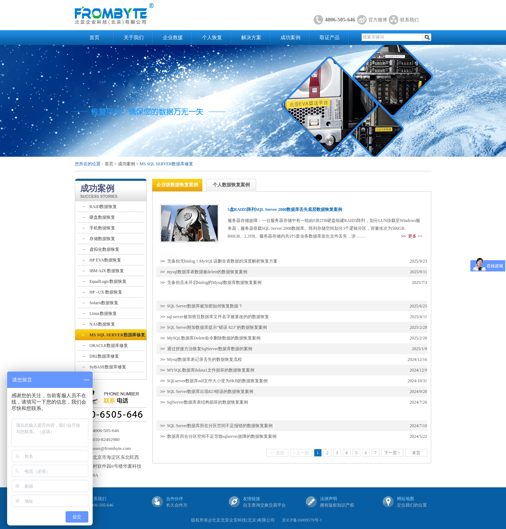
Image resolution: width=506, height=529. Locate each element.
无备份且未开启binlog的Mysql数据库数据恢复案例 (214, 282)
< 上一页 (301, 452)
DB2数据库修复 (104, 356)
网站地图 (405, 498)
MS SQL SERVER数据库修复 (117, 334)
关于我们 (134, 37)
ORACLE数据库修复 (108, 345)
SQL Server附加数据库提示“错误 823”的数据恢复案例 (217, 327)
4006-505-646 (340, 19)
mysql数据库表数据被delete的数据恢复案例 (207, 271)
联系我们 (409, 19)
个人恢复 (212, 37)
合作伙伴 (174, 498)
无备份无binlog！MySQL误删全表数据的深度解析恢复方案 (222, 261)
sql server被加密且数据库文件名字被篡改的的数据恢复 (218, 316)
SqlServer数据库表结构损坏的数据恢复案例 (207, 402)
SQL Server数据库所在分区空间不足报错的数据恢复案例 (220, 425)
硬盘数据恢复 (102, 217)
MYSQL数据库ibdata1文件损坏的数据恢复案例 (210, 370)
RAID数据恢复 (103, 206)
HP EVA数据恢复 (105, 260)
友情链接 (251, 498)
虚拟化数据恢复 (104, 249)
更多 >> (415, 236)
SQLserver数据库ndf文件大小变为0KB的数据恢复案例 (217, 380)
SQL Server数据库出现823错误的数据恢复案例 (210, 391)
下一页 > (392, 452)
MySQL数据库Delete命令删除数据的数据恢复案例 (214, 338)
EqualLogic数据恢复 (108, 281)
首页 (94, 37)
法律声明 (328, 498)
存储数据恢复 (102, 238)
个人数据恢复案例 (231, 184)
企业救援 (173, 37)
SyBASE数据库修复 (107, 366)
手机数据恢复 (102, 227)
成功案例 (290, 37)
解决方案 (251, 37)
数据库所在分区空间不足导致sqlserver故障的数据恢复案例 (222, 436)
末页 (416, 452)
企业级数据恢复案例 (177, 184)
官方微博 (377, 19)
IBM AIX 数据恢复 (106, 270)
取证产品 (330, 37)
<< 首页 (277, 452)
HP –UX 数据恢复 (105, 292)
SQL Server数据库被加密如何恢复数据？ (205, 306)
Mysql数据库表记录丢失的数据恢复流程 (204, 359)
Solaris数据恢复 (103, 302)
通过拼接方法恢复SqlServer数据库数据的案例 (209, 348)
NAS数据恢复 (102, 324)
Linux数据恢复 (103, 313)
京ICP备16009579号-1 (302, 520)
